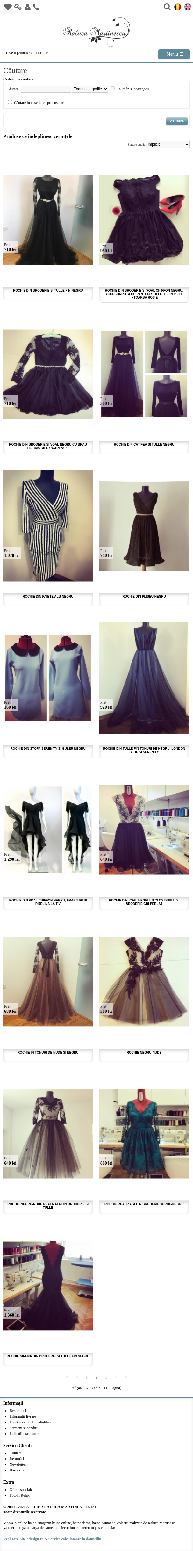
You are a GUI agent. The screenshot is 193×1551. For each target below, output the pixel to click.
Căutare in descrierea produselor (39, 103)
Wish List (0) (8, 7)
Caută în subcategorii (133, 89)
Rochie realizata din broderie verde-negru (144, 1204)
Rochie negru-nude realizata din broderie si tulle (48, 1205)
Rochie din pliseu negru (144, 596)
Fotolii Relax (20, 1495)
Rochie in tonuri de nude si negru (48, 1052)
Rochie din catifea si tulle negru (144, 444)
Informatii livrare (23, 1416)
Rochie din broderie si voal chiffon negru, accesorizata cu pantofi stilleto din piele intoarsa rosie (144, 294)
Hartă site (17, 1470)
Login (18, 7)
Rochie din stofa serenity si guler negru (48, 748)
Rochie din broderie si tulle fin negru (48, 290)
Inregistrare (28, 7)
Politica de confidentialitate (31, 1422)
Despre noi (18, 1410)
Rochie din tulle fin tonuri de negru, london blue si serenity (144, 750)
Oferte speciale (21, 1489)
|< (66, 1377)
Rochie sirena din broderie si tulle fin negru (48, 1356)
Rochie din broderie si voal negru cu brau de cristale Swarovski (48, 446)
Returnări (17, 1459)
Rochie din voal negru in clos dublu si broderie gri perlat (144, 902)
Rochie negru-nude (144, 1052)
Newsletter (18, 1464)
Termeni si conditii (24, 1428)
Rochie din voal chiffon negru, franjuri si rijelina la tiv (48, 902)
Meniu (172, 54)
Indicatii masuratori (24, 1433)
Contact (36, 7)
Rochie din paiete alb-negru (48, 596)
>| (126, 1377)
